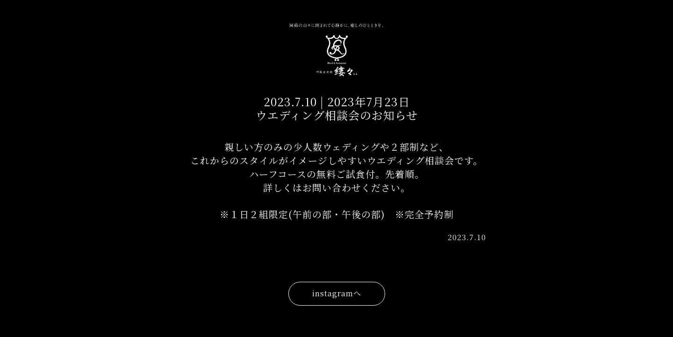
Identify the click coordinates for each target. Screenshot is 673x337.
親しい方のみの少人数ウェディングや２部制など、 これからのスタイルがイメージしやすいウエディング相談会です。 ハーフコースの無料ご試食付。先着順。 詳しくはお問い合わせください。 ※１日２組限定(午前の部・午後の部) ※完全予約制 (336, 180)
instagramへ (336, 293)
